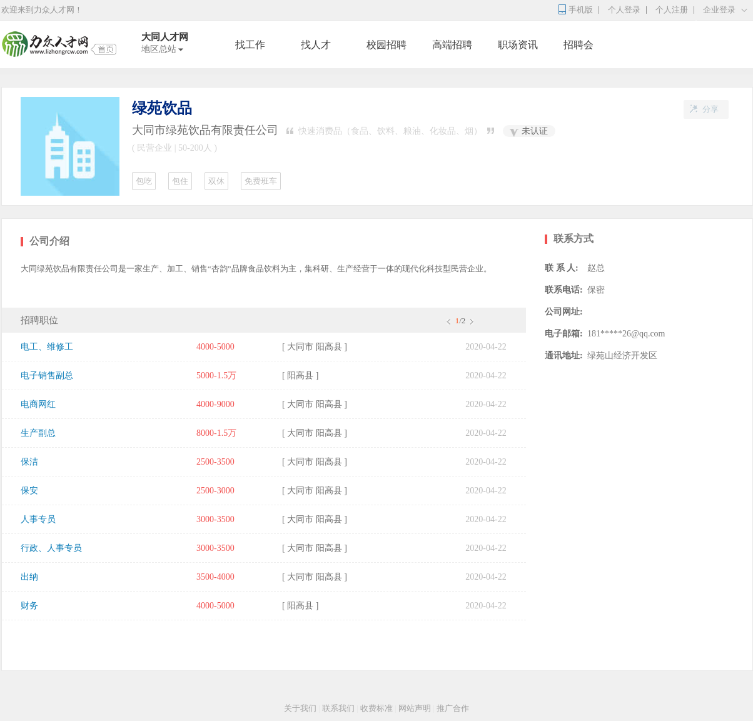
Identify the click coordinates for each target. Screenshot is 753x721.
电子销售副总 (47, 375)
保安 (29, 490)
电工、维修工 (47, 346)
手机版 (581, 9)
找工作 (250, 44)
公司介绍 (49, 241)
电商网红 (38, 404)
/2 (459, 320)
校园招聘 (386, 44)
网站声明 (414, 708)
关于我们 (300, 708)
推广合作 (453, 708)
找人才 (316, 44)
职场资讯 (518, 44)
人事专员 (38, 519)
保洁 (29, 461)
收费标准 (376, 708)
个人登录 (624, 9)
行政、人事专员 (51, 548)
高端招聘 (452, 44)
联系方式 (573, 238)
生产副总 (38, 433)
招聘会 (578, 44)
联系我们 (338, 708)
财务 (29, 605)
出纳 (29, 577)
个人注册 (671, 9)
